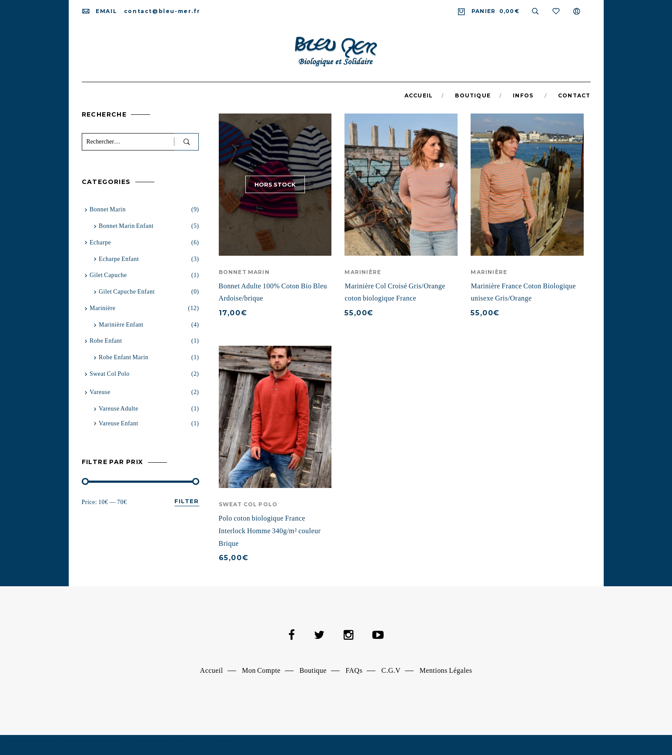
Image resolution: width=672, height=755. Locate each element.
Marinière (362, 272)
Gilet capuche (108, 275)
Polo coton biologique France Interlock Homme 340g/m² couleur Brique (270, 530)
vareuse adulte (118, 408)
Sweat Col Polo (248, 504)
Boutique (313, 670)
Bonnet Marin (244, 272)
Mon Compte (261, 670)
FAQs (353, 670)
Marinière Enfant (121, 324)
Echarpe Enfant (119, 259)
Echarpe (100, 242)
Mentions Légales (446, 670)
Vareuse (100, 392)
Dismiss (221, 741)
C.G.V (391, 670)
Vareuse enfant (118, 423)
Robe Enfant (106, 340)
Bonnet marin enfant (126, 226)
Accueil (211, 670)
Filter (186, 501)
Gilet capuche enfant (127, 291)
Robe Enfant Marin (123, 357)
